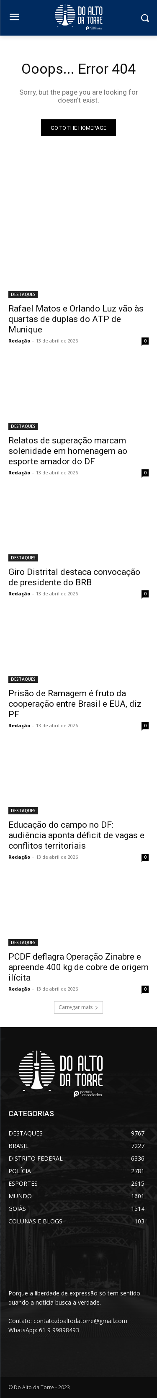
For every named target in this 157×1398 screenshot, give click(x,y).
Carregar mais (78, 1007)
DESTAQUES (23, 294)
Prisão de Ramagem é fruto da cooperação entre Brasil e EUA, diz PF (75, 703)
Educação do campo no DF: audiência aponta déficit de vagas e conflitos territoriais (76, 835)
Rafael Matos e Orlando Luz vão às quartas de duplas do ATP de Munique (76, 319)
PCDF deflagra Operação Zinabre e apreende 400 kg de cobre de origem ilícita (78, 967)
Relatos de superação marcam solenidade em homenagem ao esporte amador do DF (67, 450)
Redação (19, 340)
